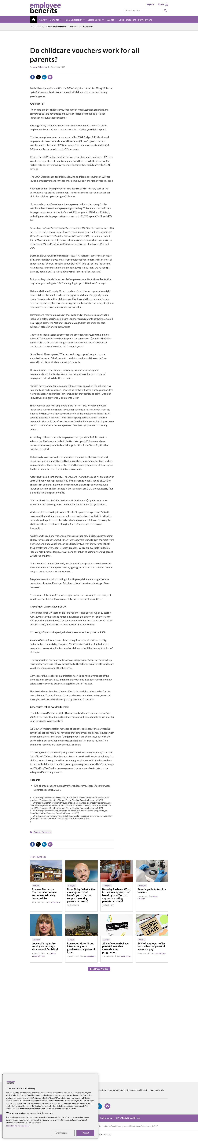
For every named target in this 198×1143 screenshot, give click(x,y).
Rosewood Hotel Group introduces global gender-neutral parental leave (81, 948)
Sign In (161, 4)
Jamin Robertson (40, 67)
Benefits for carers (42, 832)
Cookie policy (106, 1118)
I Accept (85, 1133)
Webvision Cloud (105, 1135)
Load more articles (99, 969)
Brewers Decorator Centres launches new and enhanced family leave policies (44, 894)
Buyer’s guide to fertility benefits (152, 891)
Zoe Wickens (54, 902)
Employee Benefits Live (56, 26)
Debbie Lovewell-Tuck (44, 954)
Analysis (71, 885)
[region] (50, 1106)
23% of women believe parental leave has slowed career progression (115, 948)
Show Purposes (62, 1133)
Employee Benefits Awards (81, 26)
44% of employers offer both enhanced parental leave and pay (151, 946)
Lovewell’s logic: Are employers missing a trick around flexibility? (45, 946)
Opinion (36, 940)
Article (36, 885)
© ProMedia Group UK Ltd (128, 1118)
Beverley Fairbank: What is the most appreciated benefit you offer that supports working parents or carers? (116, 895)
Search (165, 10)
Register (151, 4)
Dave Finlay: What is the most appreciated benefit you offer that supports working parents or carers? (81, 895)
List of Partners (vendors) (17, 1126)
